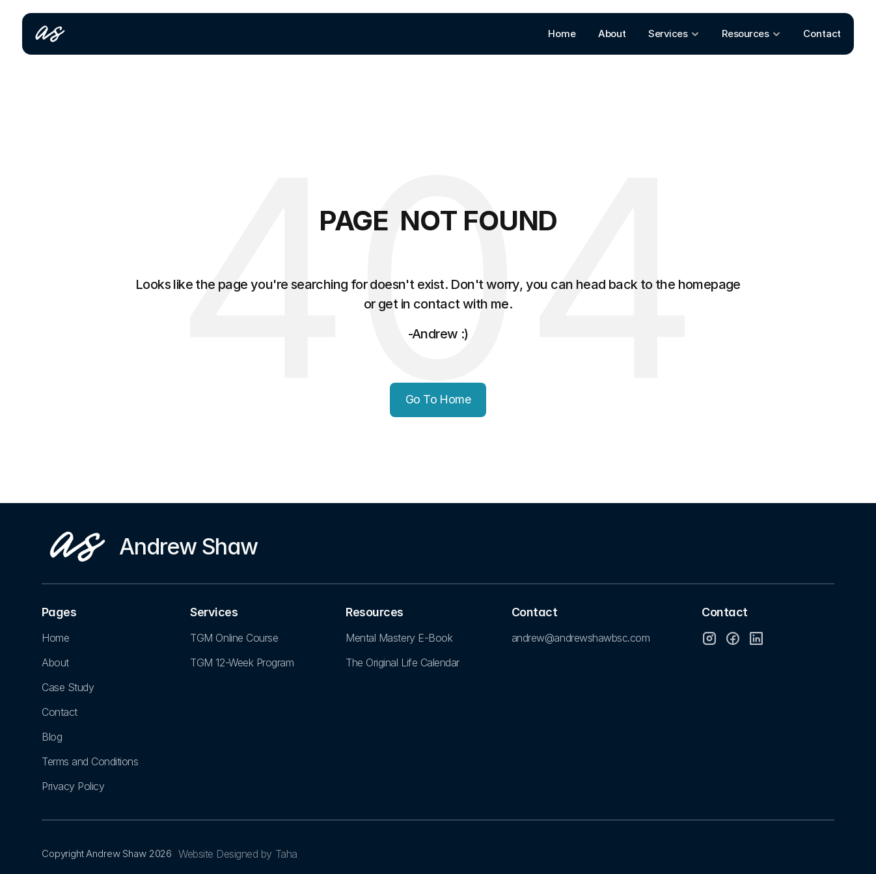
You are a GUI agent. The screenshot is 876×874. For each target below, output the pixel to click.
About (55, 662)
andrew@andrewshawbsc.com (581, 637)
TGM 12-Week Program (242, 662)
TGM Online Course (234, 637)
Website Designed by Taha (237, 853)
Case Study (68, 687)
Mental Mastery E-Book (399, 637)
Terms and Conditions (90, 761)
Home (55, 637)
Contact (59, 711)
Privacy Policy (73, 786)
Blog (52, 736)
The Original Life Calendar (402, 662)
